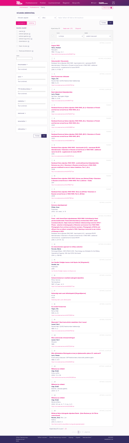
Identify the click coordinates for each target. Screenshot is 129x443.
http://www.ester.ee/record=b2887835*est (62, 156)
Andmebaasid (24, 7)
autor (20, 77)
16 (54, 275)
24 (55, 395)
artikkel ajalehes (25, 36)
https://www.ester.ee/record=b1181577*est (62, 100)
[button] (113, 3)
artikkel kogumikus (25, 39)
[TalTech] (19, 3)
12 (54, 202)
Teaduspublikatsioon (26, 51)
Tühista (103, 23)
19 (54, 320)
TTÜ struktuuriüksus (25, 89)
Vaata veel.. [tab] (67, 28)
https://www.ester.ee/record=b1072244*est (62, 346)
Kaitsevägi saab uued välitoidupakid (61, 300)
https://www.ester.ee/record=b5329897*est (62, 140)
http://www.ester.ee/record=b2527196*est (62, 198)
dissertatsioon (24, 41)
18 (54, 304)
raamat (22, 31)
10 (54, 176)
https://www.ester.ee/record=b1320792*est (62, 85)
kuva (58, 33)
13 (54, 216)
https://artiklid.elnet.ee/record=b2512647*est (63, 54)
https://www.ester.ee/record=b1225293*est (62, 362)
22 (55, 366)
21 (54, 351)
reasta (86, 33)
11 (54, 189)
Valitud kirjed (107, 7)
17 (54, 291)
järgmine (87, 432)
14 (54, 244)
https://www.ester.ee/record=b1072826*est (62, 315)
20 (55, 335)
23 (55, 382)
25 (55, 411)
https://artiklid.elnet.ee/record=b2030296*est (63, 377)
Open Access (24, 46)
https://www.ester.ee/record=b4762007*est (63, 114)
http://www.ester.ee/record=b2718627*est (62, 185)
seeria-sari (22, 113)
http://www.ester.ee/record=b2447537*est (62, 171)
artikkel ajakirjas (24, 34)
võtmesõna (22, 129)
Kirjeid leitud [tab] (55, 28)
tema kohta (22, 121)
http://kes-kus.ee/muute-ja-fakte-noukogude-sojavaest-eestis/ (67, 424)
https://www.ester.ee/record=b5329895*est (63, 127)
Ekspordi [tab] (78, 28)
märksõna (22, 101)
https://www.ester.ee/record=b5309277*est (62, 286)
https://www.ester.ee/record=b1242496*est (62, 406)
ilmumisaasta (23, 64)
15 (54, 260)
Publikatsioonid (34, 7)
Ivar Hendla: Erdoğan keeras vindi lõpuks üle (63, 271)
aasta (17, 55)
